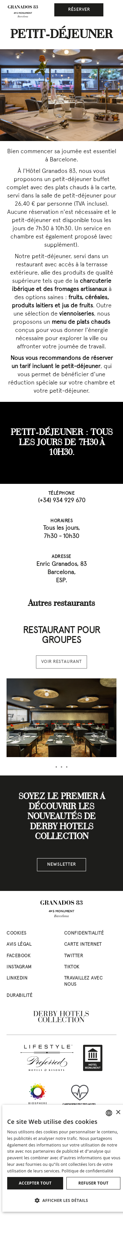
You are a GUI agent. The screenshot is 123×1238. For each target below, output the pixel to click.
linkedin (17, 978)
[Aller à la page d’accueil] (23, 11)
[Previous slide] (7, 127)
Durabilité (19, 996)
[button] (63, 1200)
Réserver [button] (79, 10)
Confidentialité (84, 933)
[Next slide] (115, 127)
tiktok (71, 967)
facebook (18, 956)
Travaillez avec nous (83, 981)
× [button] (117, 1112)
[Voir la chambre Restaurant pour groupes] (61, 717)
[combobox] (109, 1113)
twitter (73, 956)
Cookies (16, 933)
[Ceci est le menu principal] (113, 9)
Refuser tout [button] (94, 1183)
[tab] (56, 767)
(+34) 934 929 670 (61, 501)
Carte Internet (83, 944)
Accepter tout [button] (35, 1183)
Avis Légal (19, 944)
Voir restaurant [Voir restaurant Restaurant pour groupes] (61, 662)
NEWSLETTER (61, 865)
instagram (19, 967)
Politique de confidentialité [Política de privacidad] (87, 1171)
